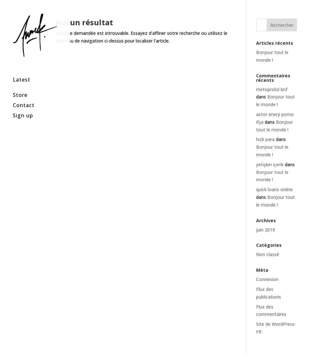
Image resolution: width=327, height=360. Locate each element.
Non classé (267, 254)
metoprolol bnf (271, 89)
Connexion (267, 279)
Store (20, 86)
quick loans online (274, 189)
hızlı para (265, 139)
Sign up (23, 107)
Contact (23, 96)
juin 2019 (265, 230)
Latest (21, 71)
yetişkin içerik (270, 164)
